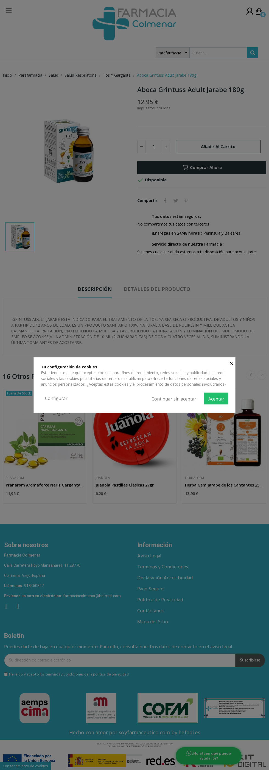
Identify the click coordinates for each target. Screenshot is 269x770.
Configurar (56, 398)
